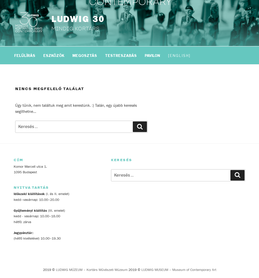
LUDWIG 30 (78, 19)
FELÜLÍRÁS (24, 55)
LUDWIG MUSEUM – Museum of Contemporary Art (178, 270)
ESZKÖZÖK (53, 55)
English (179, 55)
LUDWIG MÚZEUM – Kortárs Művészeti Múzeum (91, 270)
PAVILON (152, 55)
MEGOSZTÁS (84, 55)
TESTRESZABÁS (121, 55)
